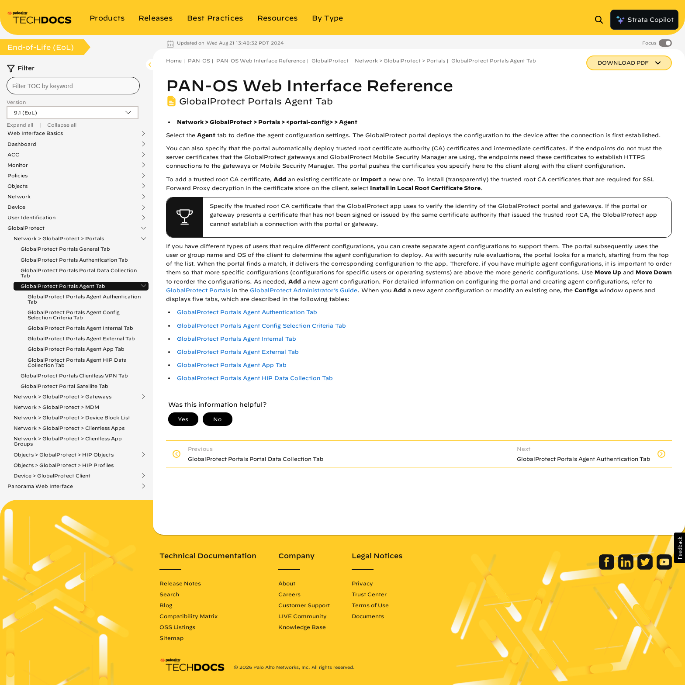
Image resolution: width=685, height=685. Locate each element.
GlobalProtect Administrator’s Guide (303, 290)
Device (16, 207)
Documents (368, 616)
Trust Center (369, 594)
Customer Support (304, 605)
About (286, 583)
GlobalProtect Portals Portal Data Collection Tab (79, 272)
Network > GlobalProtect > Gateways (62, 396)
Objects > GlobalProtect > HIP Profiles (64, 465)
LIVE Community (302, 616)
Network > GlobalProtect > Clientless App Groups (68, 441)
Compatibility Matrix (188, 616)
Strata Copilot (644, 19)
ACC (13, 154)
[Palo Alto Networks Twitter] (645, 567)
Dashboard (21, 144)
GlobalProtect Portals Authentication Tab (74, 260)
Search (169, 594)
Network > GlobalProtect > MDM (56, 407)
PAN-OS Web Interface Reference (260, 60)
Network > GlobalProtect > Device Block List (72, 417)
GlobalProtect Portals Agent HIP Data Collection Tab (77, 362)
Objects (17, 186)
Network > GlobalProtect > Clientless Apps (69, 428)
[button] (679, 548)
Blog (165, 605)
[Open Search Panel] (601, 20)
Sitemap (171, 638)
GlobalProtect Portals (198, 290)
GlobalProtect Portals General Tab (65, 249)
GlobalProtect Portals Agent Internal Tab (80, 328)
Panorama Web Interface (40, 486)
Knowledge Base (302, 627)
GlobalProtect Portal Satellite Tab (64, 386)
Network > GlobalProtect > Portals (59, 238)
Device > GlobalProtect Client (52, 475)
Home (174, 60)
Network (19, 196)
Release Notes (180, 583)
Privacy (362, 583)
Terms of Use (370, 605)
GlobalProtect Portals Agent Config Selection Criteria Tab (74, 314)
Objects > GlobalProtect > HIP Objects (64, 454)
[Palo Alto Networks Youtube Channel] (664, 567)
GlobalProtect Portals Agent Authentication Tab (84, 299)
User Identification (31, 217)
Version (16, 102)
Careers (289, 594)
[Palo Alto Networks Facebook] (607, 567)
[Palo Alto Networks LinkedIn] (626, 567)
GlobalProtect (26, 228)
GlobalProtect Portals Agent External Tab (81, 338)
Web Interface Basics (35, 133)
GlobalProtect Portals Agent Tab (63, 286)
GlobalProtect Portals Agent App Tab (76, 349)
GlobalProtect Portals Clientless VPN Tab (74, 375)
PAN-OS (199, 60)
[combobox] (73, 85)
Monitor (17, 165)
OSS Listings (177, 627)
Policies (17, 175)
